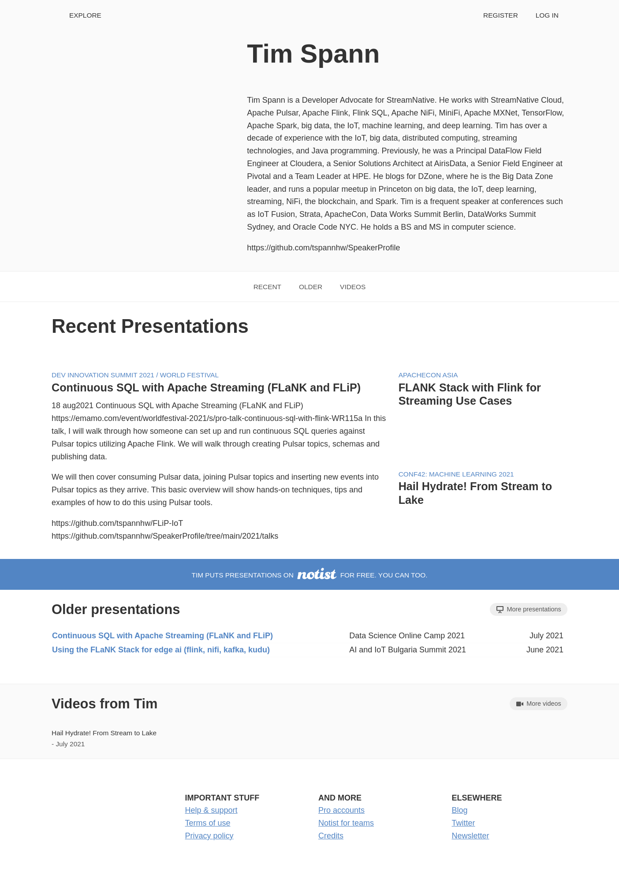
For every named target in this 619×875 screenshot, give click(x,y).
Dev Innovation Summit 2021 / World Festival (135, 375)
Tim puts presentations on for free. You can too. (310, 575)
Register (500, 15)
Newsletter (470, 835)
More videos (538, 703)
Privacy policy (209, 835)
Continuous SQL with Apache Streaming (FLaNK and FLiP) (206, 387)
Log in (547, 15)
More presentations (528, 609)
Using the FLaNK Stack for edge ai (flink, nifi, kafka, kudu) (161, 649)
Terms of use (208, 823)
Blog (460, 810)
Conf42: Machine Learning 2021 (456, 474)
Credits (330, 835)
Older (310, 286)
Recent (267, 286)
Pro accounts (341, 810)
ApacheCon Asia (428, 375)
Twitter (463, 823)
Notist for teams (346, 823)
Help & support (211, 810)
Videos (352, 286)
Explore (85, 15)
